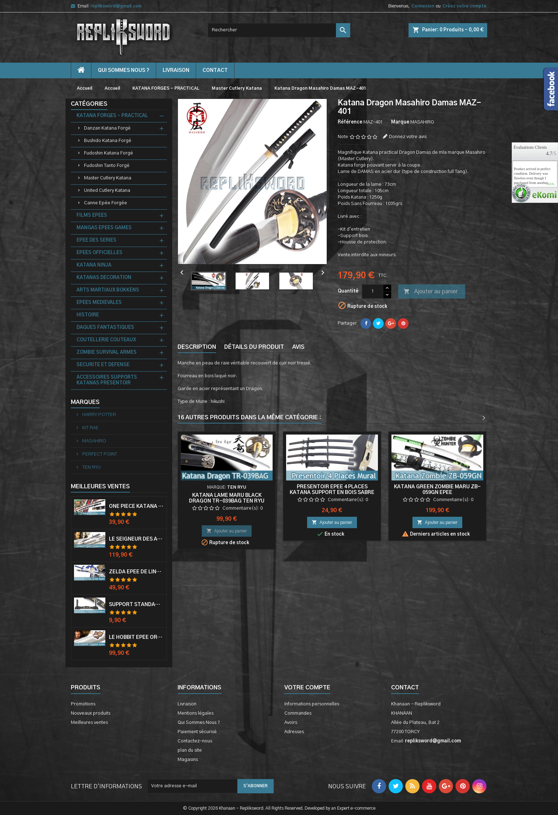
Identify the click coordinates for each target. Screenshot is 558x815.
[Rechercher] (279, 30)
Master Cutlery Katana (107, 178)
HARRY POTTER (98, 414)
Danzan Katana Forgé (107, 128)
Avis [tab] (298, 347)
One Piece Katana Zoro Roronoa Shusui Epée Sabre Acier (136, 506)
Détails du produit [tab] (254, 347)
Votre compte (307, 687)
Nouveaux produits (90, 713)
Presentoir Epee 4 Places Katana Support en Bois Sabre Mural (332, 492)
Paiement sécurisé (197, 732)
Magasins (188, 759)
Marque (400, 122)
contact (215, 70)
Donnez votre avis (408, 137)
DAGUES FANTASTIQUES (105, 327)
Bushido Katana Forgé (107, 140)
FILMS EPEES (92, 215)
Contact (405, 687)
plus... (551, 184)
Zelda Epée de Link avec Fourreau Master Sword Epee (136, 571)
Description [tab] (197, 347)
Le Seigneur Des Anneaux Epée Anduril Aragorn (136, 539)
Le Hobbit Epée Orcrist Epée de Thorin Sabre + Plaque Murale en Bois (136, 637)
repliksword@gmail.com (116, 6)
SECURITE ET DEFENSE (103, 365)
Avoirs (290, 722)
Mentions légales (196, 713)
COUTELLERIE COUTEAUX (106, 340)
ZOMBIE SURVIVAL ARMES (107, 352)
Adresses (294, 732)
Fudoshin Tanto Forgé (107, 165)
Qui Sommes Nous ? (123, 70)
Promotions (83, 704)
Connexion (422, 6)
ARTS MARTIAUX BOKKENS (108, 290)
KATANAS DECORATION (104, 277)
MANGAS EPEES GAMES (104, 228)
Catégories (89, 104)
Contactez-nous (195, 741)
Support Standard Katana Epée (136, 604)
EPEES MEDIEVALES (99, 302)
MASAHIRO (93, 441)
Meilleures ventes (89, 722)
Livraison (176, 70)
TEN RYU (91, 467)
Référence (350, 122)
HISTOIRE (88, 315)
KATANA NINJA (94, 265)
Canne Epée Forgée (105, 203)
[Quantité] (372, 291)
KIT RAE (90, 428)
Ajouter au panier (431, 291)
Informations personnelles (311, 704)
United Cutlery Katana (107, 190)
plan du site (190, 750)
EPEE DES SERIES (96, 240)
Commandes (297, 713)
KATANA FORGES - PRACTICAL (112, 116)
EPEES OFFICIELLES (99, 253)
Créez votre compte (464, 6)
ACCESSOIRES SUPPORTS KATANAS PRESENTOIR (107, 380)
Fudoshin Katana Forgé (108, 153)
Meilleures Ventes (100, 486)
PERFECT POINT (99, 454)
